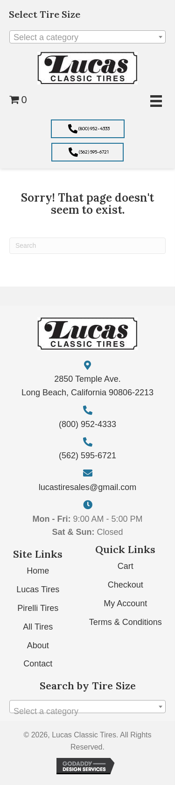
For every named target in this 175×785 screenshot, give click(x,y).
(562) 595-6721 (87, 455)
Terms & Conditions (125, 622)
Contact (37, 663)
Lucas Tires (37, 589)
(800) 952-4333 (87, 424)
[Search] (87, 246)
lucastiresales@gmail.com (87, 487)
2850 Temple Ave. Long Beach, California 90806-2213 (87, 385)
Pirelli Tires (37, 608)
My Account (125, 603)
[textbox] (87, 37)
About (38, 645)
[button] (88, 128)
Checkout (125, 584)
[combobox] (87, 36)
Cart (125, 566)
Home (38, 570)
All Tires (38, 626)
